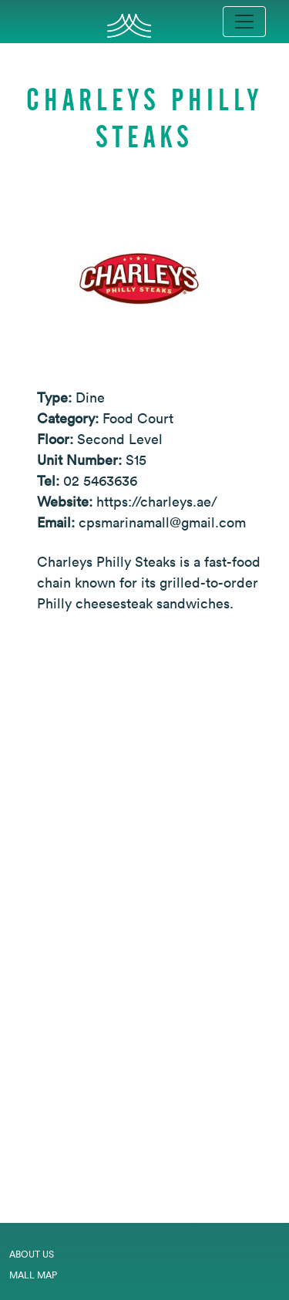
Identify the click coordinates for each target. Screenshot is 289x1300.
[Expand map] (144, 924)
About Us (31, 1254)
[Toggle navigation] (244, 21)
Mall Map (33, 1275)
